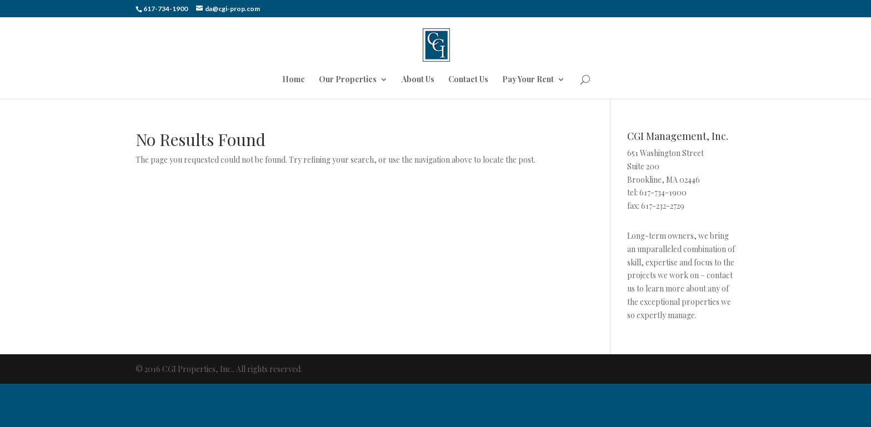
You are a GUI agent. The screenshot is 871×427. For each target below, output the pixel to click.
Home (293, 80)
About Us (418, 80)
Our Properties (348, 80)
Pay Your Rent (528, 80)
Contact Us (468, 80)
